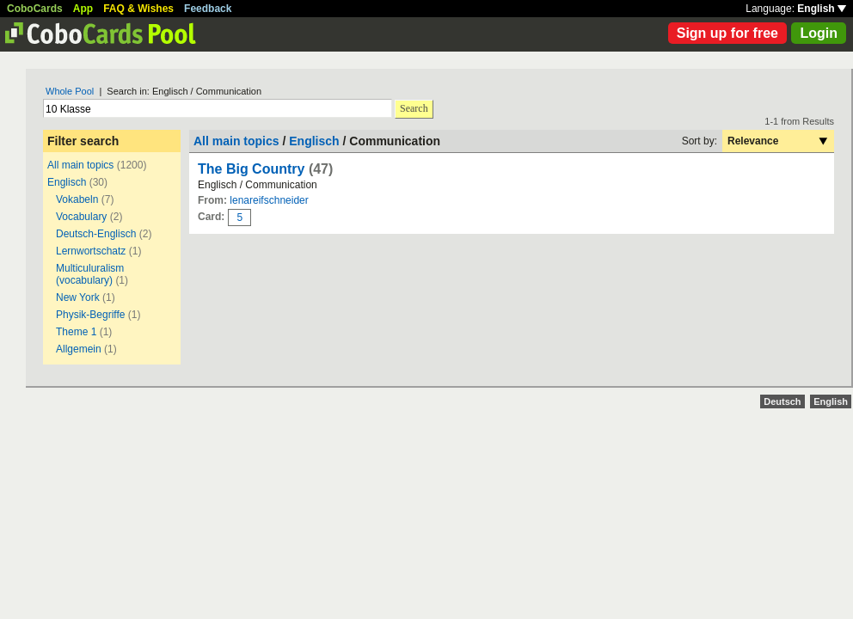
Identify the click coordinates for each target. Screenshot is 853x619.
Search (414, 108)
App (83, 9)
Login (819, 33)
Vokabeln (77, 199)
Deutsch (782, 401)
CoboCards (35, 9)
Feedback (207, 9)
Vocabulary (81, 217)
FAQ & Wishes (138, 9)
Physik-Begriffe (90, 315)
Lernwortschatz (91, 251)
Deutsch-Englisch (96, 234)
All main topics (80, 165)
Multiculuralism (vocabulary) (90, 274)
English (821, 9)
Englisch (66, 182)
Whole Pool (70, 91)
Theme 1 (76, 332)
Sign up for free (727, 33)
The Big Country (251, 169)
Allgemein (78, 349)
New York (78, 297)
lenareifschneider (269, 200)
